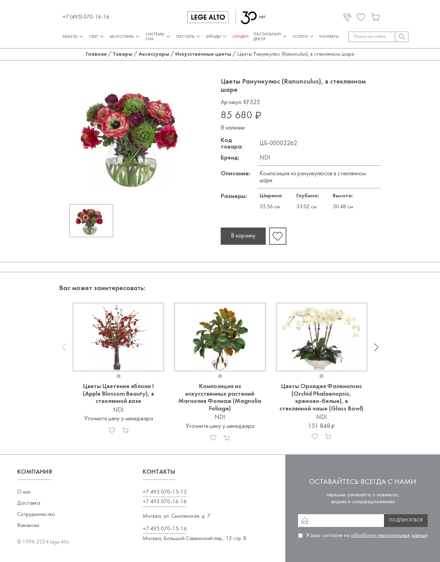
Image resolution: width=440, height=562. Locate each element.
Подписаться (405, 520)
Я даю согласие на (367, 535)
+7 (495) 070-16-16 (86, 17)
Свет (97, 37)
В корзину (243, 236)
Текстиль (188, 37)
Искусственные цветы (203, 54)
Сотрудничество (36, 514)
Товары (122, 54)
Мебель (73, 37)
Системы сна (158, 36)
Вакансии (28, 525)
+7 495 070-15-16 (165, 529)
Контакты (329, 37)
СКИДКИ (240, 37)
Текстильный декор (270, 36)
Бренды (217, 37)
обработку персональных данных (389, 535)
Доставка (28, 503)
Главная (96, 54)
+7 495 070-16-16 (165, 502)
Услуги (304, 37)
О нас (24, 492)
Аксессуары (125, 37)
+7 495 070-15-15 (165, 492)
